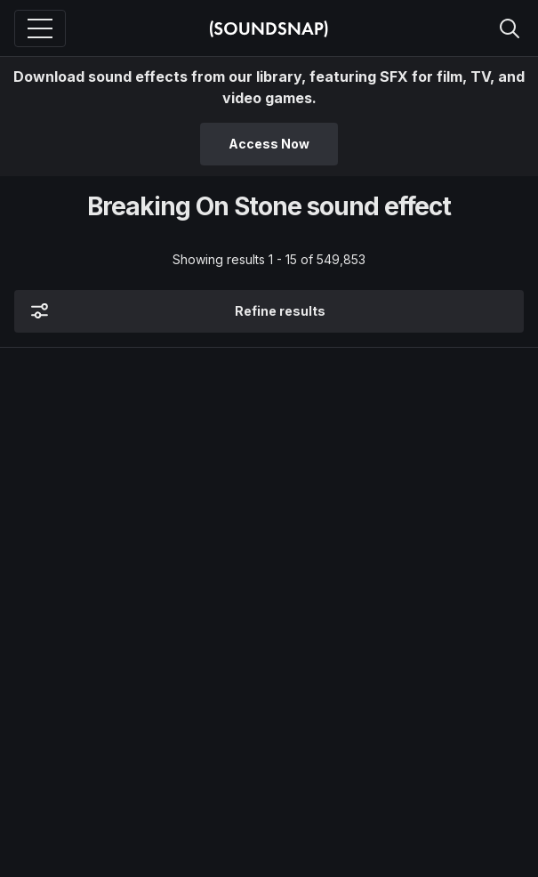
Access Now (269, 143)
